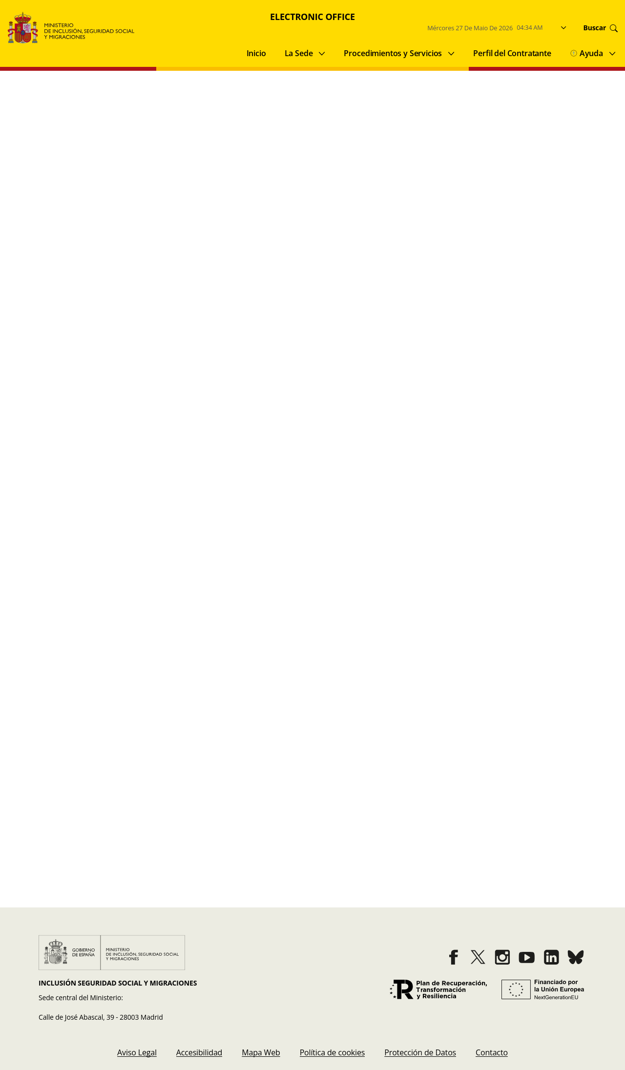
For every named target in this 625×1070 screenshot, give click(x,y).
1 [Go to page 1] (282, 668)
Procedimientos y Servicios (393, 53)
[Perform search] (193, 132)
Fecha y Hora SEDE (357, 788)
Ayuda (586, 53)
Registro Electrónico (359, 807)
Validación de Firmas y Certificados (88, 827)
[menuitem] (137, 1052)
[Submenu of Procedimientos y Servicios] (451, 53)
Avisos (31, 847)
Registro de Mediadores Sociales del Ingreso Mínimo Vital (159, 436)
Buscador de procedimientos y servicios (90, 788)
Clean (455, 132)
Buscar (558, 132)
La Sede (299, 53)
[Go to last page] (376, 668)
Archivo (137, 170)
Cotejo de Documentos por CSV (82, 808)
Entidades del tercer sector (74, 204)
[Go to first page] (249, 668)
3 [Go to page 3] (322, 668)
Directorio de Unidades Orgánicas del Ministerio (409, 827)
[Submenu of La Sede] (321, 53)
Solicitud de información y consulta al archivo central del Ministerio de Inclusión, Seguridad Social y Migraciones (264, 588)
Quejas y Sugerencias (57, 866)
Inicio (256, 53)
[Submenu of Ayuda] (612, 53)
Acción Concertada (60, 170)
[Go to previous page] (264, 668)
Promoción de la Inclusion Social (398, 170)
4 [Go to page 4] (342, 668)
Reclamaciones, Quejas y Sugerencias (93, 187)
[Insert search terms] (100, 132)
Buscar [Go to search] (600, 28)
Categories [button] (309, 131)
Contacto (347, 866)
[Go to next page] (360, 668)
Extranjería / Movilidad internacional (246, 170)
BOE (338, 847)
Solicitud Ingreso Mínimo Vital (108, 512)
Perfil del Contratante (512, 53)
